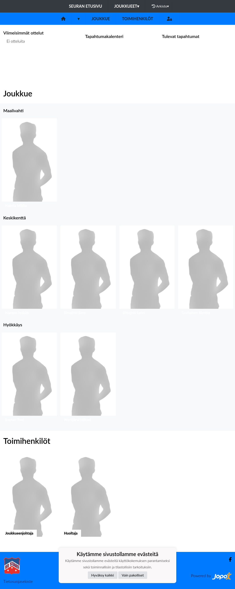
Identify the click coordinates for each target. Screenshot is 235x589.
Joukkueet (126, 6)
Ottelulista (14, 58)
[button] (29, 164)
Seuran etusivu (85, 6)
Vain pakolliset (133, 575)
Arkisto (160, 6)
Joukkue (101, 18)
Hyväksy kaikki (102, 575)
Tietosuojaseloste (18, 581)
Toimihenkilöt (137, 18)
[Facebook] (228, 559)
